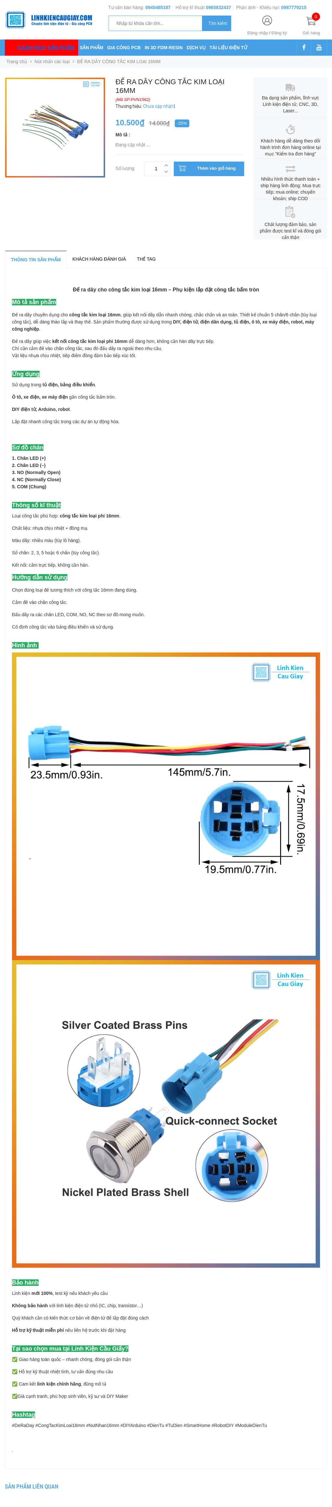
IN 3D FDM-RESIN (164, 47)
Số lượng (124, 167)
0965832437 (218, 7)
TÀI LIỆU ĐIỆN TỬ (228, 47)
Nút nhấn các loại (52, 61)
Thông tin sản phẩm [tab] (36, 259)
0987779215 (293, 7)
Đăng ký (279, 32)
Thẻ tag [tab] (146, 259)
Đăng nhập (257, 32)
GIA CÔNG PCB (124, 47)
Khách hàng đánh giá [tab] (99, 259)
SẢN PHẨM (91, 47)
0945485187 (158, 7)
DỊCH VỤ (196, 47)
